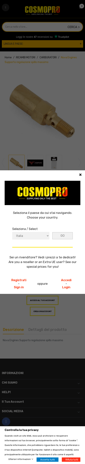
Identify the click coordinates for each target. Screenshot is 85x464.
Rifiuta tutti (72, 459)
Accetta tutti (47, 459)
